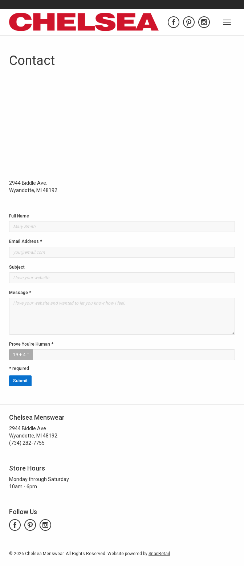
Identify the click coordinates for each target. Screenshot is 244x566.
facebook (173, 22)
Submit (20, 380)
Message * (20, 292)
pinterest (189, 22)
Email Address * (25, 241)
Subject (17, 267)
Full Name (19, 216)
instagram (204, 22)
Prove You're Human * (31, 344)
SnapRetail (159, 553)
